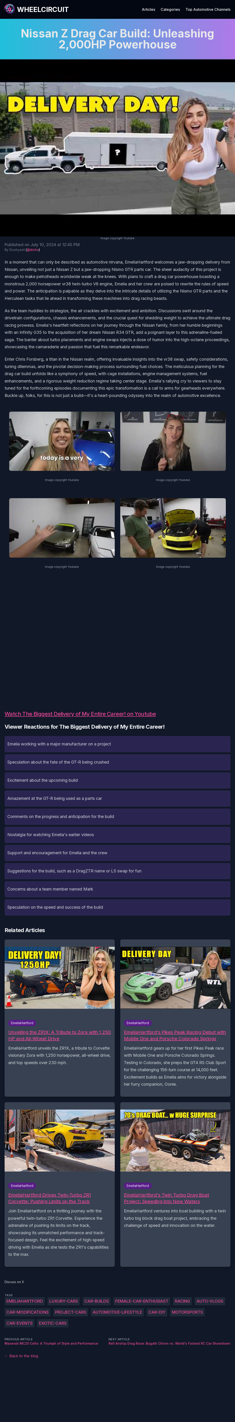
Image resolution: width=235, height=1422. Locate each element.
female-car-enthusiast (141, 1301)
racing (182, 1301)
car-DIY (156, 1312)
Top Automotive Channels (207, 9)
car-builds (96, 1301)
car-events (19, 1323)
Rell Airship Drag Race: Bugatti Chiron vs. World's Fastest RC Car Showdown (169, 1343)
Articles (148, 9)
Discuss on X (14, 1282)
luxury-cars (63, 1301)
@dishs (33, 250)
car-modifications (27, 1312)
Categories (170, 9)
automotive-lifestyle (117, 1312)
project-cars (70, 1312)
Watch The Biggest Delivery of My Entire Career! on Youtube (80, 714)
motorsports (187, 1312)
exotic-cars (53, 1323)
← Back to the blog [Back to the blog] (21, 1356)
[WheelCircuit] (36, 9)
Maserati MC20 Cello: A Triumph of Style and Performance (51, 1343)
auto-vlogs (209, 1301)
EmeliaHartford (24, 1301)
